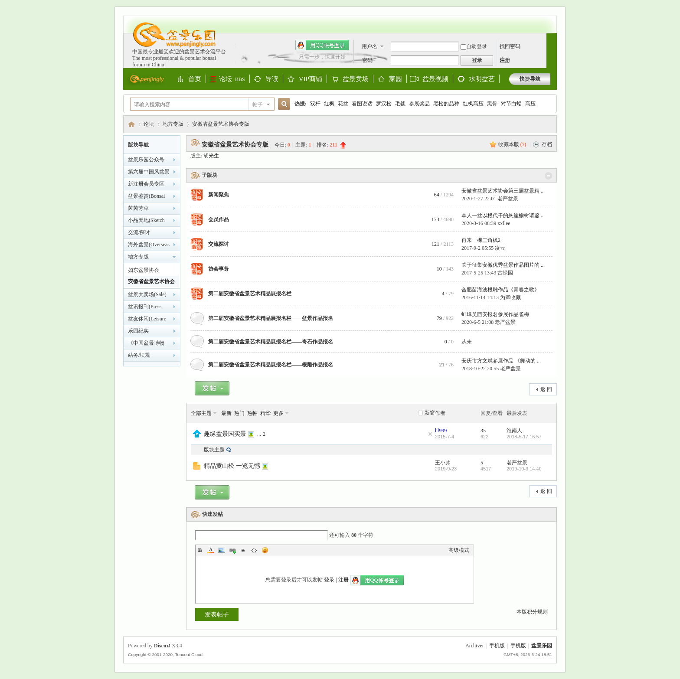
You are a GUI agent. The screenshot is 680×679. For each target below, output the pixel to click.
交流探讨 (218, 244)
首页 (194, 79)
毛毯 (400, 104)
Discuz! (162, 646)
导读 (271, 79)
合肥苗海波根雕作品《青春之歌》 (500, 290)
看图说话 (362, 104)
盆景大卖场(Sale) (147, 294)
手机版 (497, 646)
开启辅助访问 (548, 20)
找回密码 (510, 46)
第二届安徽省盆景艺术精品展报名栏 (249, 294)
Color (210, 550)
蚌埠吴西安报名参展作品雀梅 (495, 314)
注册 (505, 60)
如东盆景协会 (143, 270)
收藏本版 (512, 144)
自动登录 (474, 46)
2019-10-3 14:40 (524, 468)
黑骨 (492, 104)
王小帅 (443, 463)
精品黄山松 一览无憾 (232, 465)
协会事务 (218, 269)
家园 (395, 79)
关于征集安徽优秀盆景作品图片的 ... (503, 265)
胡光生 (211, 156)
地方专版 (173, 124)
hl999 (441, 431)
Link (232, 550)
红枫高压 (473, 104)
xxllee (503, 223)
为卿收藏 (510, 297)
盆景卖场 (356, 79)
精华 (265, 413)
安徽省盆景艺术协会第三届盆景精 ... (503, 191)
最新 (226, 413)
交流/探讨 (139, 232)
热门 (239, 413)
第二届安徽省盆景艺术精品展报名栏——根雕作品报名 (270, 365)
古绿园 (505, 273)
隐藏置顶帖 (430, 434)
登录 (329, 580)
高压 (530, 104)
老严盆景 (507, 199)
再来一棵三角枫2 (480, 240)
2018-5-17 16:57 (524, 436)
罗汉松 (384, 104)
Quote (243, 550)
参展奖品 (419, 104)
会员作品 (218, 219)
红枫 (329, 104)
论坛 (232, 78)
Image (221, 550)
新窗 (430, 413)
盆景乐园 (131, 124)
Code (254, 550)
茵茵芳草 (138, 208)
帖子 (257, 104)
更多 (278, 413)
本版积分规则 (532, 612)
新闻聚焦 (218, 195)
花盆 (343, 104)
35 (483, 431)
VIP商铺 (310, 79)
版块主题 (214, 450)
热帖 (252, 413)
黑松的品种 (446, 104)
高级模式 (458, 550)
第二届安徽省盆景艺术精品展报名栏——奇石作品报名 (270, 342)
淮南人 (514, 431)
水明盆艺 (482, 78)
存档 (547, 144)
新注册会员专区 (146, 184)
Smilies (265, 550)
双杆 (315, 104)
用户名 (369, 46)
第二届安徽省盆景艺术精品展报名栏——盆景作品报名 (270, 318)
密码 (367, 60)
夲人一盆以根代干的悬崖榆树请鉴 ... (503, 215)
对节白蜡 (511, 104)
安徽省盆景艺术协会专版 (220, 124)
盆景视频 (435, 78)
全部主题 (201, 413)
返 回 (546, 389)
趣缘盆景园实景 (225, 433)
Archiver (474, 646)
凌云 (500, 248)
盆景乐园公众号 (146, 160)
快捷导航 (530, 79)
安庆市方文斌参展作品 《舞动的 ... (501, 361)
